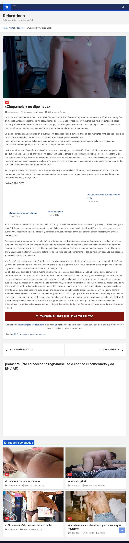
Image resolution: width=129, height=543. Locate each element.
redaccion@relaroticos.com (31, 303)
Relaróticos (14, 15)
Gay (7, 102)
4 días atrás (74, 511)
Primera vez (40, 313)
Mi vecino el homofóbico (21, 328)
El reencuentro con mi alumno (22, 460)
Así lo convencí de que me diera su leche (28, 504)
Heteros (30, 313)
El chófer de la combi (109, 328)
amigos (23, 313)
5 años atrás (11, 112)
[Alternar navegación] (14, 7)
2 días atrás (74, 464)
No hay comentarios (56, 112)
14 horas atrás (12, 464)
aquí (55, 303)
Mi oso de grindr (75, 194)
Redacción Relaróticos (32, 112)
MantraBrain (90, 539)
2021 (16, 313)
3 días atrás (11, 508)
